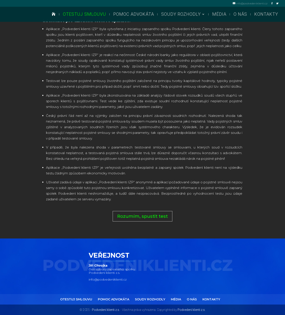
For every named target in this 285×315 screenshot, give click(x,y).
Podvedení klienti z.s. (106, 310)
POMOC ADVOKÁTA (133, 15)
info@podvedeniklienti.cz (108, 279)
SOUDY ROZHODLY (181, 15)
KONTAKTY (266, 15)
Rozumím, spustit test (142, 216)
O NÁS (240, 15)
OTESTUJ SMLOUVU (84, 15)
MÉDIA (219, 15)
